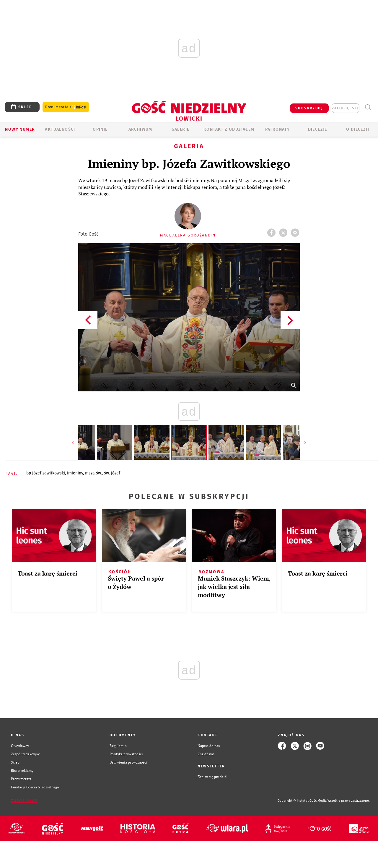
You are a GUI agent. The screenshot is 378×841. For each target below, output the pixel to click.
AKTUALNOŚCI (60, 129)
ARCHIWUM (140, 129)
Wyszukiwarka (367, 107)
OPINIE (100, 129)
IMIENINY (75, 473)
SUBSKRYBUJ (309, 108)
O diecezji (357, 129)
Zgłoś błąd (24, 801)
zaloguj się (345, 108)
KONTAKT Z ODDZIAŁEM (229, 129)
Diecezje (317, 129)
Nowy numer (20, 129)
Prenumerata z (66, 107)
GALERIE (181, 129)
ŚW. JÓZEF (112, 473)
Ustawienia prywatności (128, 762)
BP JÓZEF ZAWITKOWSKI (45, 473)
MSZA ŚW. (93, 473)
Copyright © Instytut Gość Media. (303, 801)
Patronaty (277, 129)
